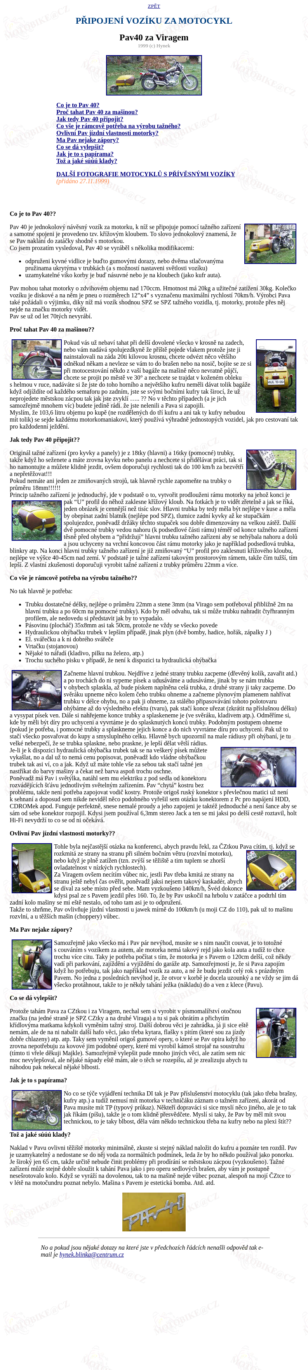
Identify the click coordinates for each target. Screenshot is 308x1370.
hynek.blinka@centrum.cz (91, 1254)
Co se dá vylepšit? (80, 147)
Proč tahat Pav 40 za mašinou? (97, 112)
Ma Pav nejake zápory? (87, 140)
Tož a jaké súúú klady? (86, 161)
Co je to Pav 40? (77, 105)
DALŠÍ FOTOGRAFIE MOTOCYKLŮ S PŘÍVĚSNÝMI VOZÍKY (145, 174)
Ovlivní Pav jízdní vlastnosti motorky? (107, 133)
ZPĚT (154, 6)
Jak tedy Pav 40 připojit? (89, 119)
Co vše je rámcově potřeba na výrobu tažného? (118, 126)
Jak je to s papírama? (85, 154)
